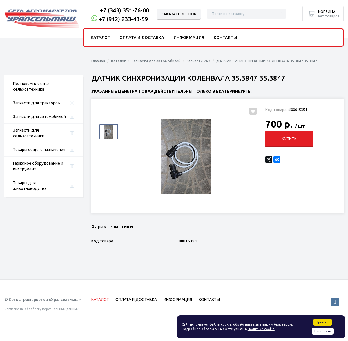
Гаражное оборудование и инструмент (38, 166)
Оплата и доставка (141, 37)
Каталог (118, 61)
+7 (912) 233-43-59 (123, 19)
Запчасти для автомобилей (39, 116)
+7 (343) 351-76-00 (124, 10)
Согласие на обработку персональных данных (41, 309)
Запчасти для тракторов (36, 103)
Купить (289, 139)
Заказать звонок (179, 14)
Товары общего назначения (39, 149)
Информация (189, 37)
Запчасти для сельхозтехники (28, 133)
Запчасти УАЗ (198, 61)
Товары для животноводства (29, 185)
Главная (98, 61)
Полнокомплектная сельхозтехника (31, 86)
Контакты (225, 37)
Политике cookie (261, 329)
